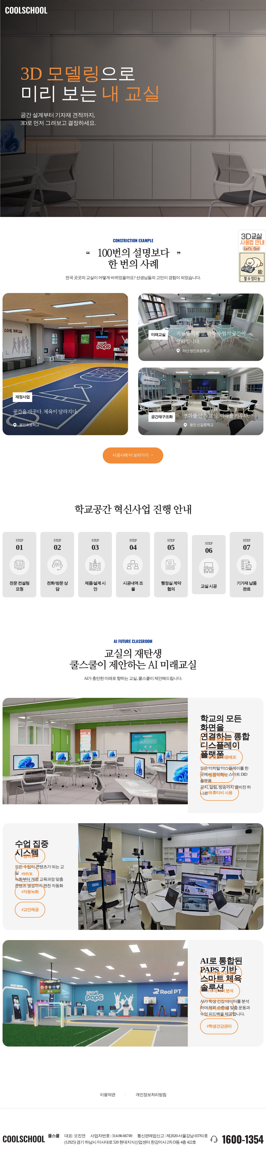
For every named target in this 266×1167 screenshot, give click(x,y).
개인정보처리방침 (151, 1094)
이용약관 (107, 1094)
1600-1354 (242, 1138)
